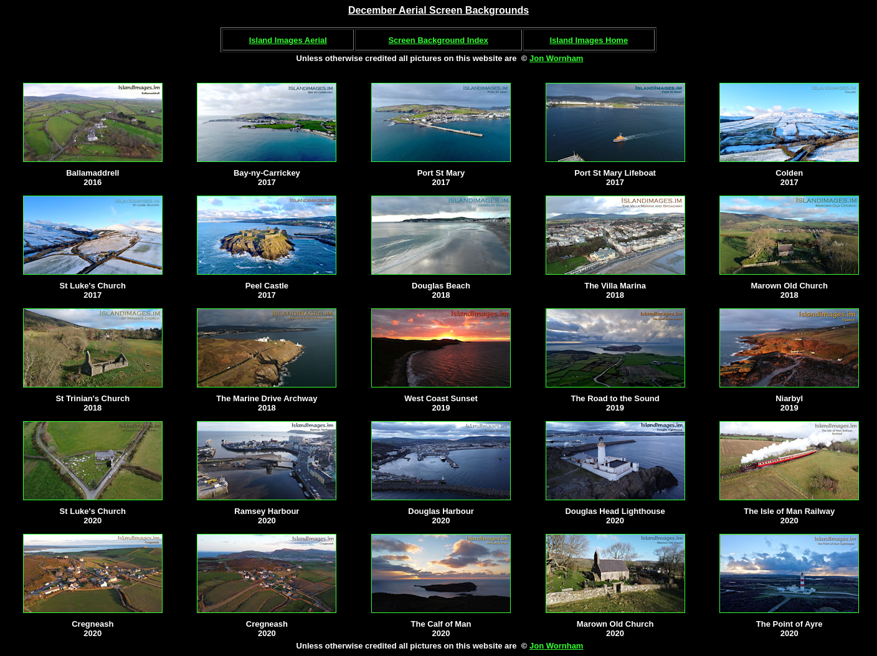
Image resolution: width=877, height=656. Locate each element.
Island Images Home (588, 40)
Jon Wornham (556, 58)
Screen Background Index (438, 40)
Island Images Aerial (288, 40)
